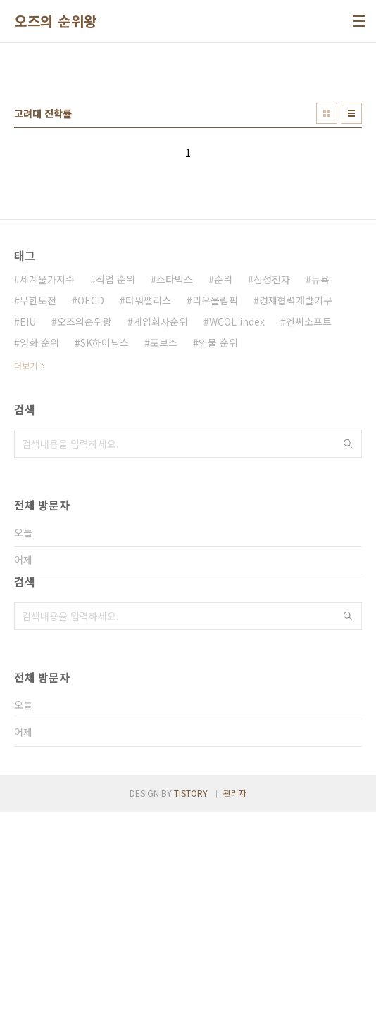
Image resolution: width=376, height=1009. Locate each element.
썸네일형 (326, 310)
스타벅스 (174, 476)
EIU (28, 518)
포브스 (163, 539)
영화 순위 (39, 539)
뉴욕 (320, 476)
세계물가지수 (47, 476)
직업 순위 (115, 476)
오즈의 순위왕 (55, 21)
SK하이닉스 (104, 539)
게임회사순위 (160, 518)
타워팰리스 (148, 497)
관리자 (234, 990)
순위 (223, 476)
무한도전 (38, 497)
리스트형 (351, 310)
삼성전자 (271, 476)
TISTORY (191, 990)
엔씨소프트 (309, 518)
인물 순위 (218, 539)
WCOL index (237, 518)
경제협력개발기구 (295, 497)
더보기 (25, 562)
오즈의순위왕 (84, 518)
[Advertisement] (188, 162)
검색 (347, 640)
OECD (90, 497)
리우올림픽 (215, 497)
